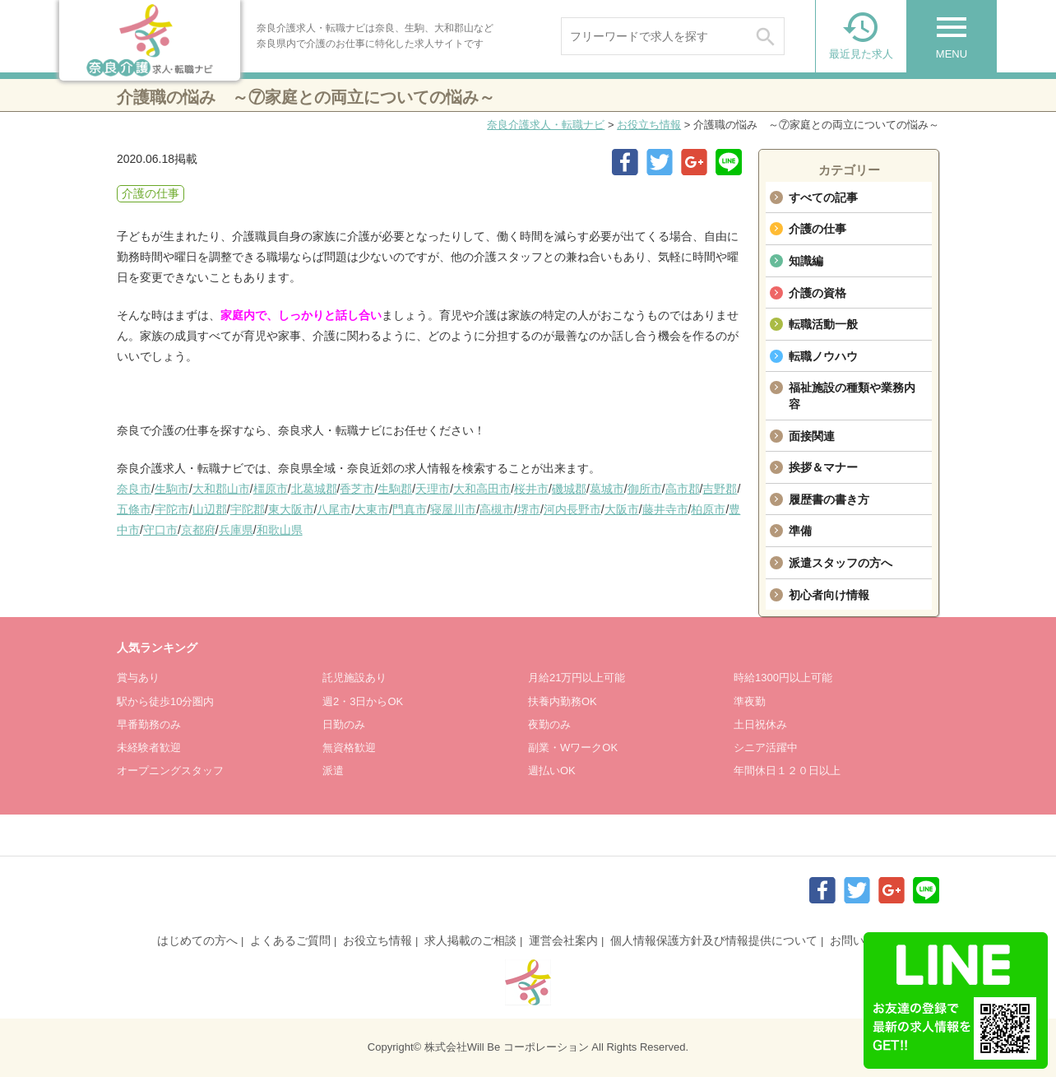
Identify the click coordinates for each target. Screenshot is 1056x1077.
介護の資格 (817, 292)
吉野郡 (719, 488)
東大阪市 (291, 509)
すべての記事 (823, 197)
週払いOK (552, 770)
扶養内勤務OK (562, 701)
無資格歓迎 (349, 747)
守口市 (160, 529)
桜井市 (531, 488)
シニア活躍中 (766, 747)
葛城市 (607, 488)
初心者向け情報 (829, 594)
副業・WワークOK (573, 747)
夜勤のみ (549, 724)
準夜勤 (750, 701)
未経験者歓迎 (149, 747)
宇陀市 (172, 509)
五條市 (134, 509)
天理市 (432, 488)
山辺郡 (209, 509)
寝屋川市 (453, 509)
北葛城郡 (314, 488)
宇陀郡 (247, 509)
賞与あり (138, 677)
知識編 (806, 260)
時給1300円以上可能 (783, 677)
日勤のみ (343, 724)
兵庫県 (236, 529)
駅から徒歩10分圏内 (165, 701)
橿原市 (270, 488)
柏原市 (708, 509)
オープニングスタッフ (170, 770)
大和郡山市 (221, 488)
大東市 (371, 509)
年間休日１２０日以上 (787, 770)
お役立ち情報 (649, 124)
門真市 (409, 509)
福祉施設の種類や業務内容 (852, 396)
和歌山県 (280, 529)
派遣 (333, 770)
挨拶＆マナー (823, 467)
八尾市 (334, 509)
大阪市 (621, 509)
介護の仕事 (817, 228)
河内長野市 (572, 509)
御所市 (645, 488)
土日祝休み (760, 724)
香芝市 (357, 488)
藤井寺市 (665, 509)
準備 (800, 530)
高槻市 (496, 509)
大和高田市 (482, 488)
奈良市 (134, 488)
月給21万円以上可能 (576, 677)
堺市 (528, 509)
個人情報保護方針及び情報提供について (713, 940)
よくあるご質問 (290, 940)
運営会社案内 (563, 940)
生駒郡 (394, 488)
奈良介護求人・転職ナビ (545, 124)
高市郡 (682, 488)
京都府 (198, 529)
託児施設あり (354, 677)
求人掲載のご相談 (470, 940)
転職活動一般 (823, 324)
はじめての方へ (197, 940)
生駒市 (172, 488)
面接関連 (812, 436)
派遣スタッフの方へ (840, 562)
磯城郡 (569, 488)
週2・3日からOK (362, 701)
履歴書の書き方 (829, 499)
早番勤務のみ (149, 724)
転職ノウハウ (823, 356)
